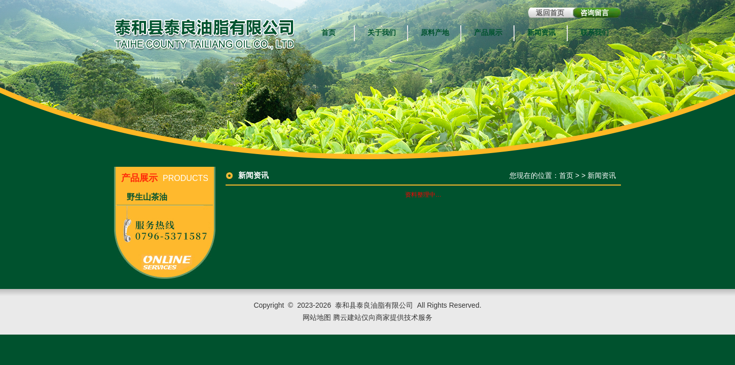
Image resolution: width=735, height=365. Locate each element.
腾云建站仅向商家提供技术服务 (382, 317)
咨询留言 (594, 13)
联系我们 (594, 32)
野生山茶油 (147, 197)
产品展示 (488, 32)
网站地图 (317, 317)
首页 (328, 32)
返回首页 (550, 13)
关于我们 (382, 32)
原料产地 (435, 32)
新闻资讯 (541, 32)
